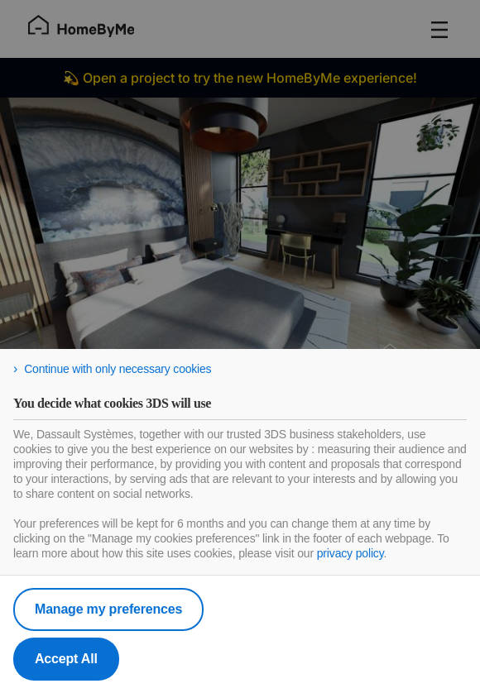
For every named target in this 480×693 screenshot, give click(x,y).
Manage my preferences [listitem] (108, 609)
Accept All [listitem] (66, 659)
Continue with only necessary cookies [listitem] (117, 368)
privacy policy (350, 553)
